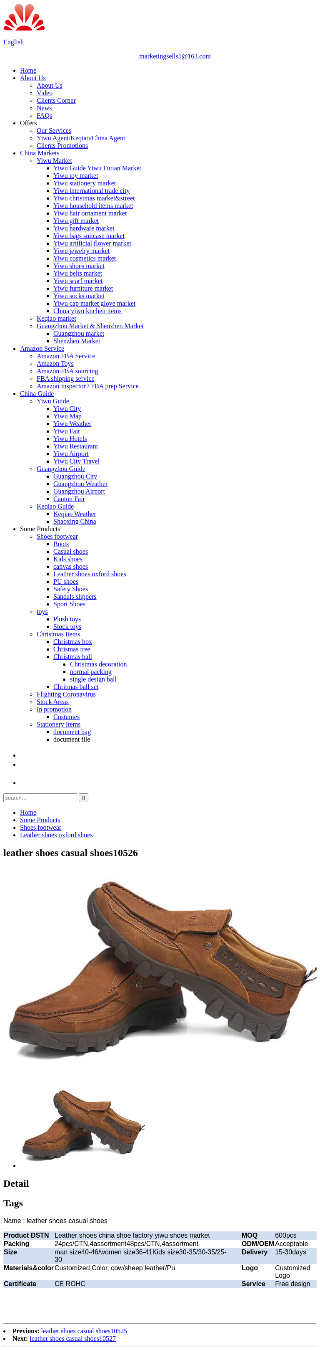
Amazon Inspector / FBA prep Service (88, 386)
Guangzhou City (75, 476)
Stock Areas (53, 701)
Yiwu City (67, 408)
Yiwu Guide (53, 401)
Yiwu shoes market (79, 265)
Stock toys (67, 626)
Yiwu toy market (75, 175)
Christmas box (72, 641)
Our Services (54, 130)
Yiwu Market (54, 160)
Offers (28, 123)
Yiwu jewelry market (81, 250)
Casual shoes (70, 551)
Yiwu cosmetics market (84, 258)
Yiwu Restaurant (75, 446)
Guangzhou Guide (61, 468)
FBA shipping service (66, 378)
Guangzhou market (78, 333)
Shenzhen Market (76, 340)
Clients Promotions (62, 145)
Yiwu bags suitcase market (89, 235)
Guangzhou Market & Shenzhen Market (90, 325)
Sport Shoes (69, 604)
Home (28, 70)
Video (44, 92)
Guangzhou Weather (80, 483)
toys (42, 611)
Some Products (40, 528)
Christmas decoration (98, 664)
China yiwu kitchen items (87, 310)
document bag (72, 731)
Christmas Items (58, 634)
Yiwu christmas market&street (94, 198)
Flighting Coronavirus (66, 694)
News (44, 107)
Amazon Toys (55, 363)
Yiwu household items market (93, 205)
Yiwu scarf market (77, 280)
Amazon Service (42, 348)
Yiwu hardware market (84, 228)
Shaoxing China (74, 521)
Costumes (66, 716)
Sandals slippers (75, 596)
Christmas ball (72, 656)
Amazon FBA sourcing (67, 371)
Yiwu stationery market (84, 183)
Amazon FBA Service (66, 356)
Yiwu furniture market (83, 288)
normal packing (91, 671)
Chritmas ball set (75, 686)
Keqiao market (56, 318)
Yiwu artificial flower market (92, 243)
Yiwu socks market (79, 295)
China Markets (40, 153)
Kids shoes (67, 558)
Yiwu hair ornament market (90, 213)
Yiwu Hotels (70, 438)
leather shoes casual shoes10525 (84, 1331)
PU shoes (65, 581)
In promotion (54, 709)
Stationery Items (58, 724)
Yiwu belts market (77, 273)
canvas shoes (70, 566)
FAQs (44, 115)
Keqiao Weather (74, 513)
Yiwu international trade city (91, 190)
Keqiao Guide (55, 506)
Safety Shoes (70, 589)
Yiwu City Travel (76, 461)
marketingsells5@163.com (175, 56)
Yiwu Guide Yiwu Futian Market (97, 168)
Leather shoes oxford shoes (89, 573)
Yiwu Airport (71, 453)
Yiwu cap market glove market (94, 303)
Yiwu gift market (76, 220)
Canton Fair (69, 498)
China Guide (37, 393)
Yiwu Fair (66, 431)
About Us (33, 77)
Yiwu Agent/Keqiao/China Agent (81, 138)
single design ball (93, 679)
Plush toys (67, 619)
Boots (61, 543)
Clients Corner (56, 100)
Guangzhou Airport (79, 491)
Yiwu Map (67, 416)
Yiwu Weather (72, 423)
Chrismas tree (71, 649)
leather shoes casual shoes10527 (73, 1338)
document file (71, 739)
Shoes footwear (57, 536)
